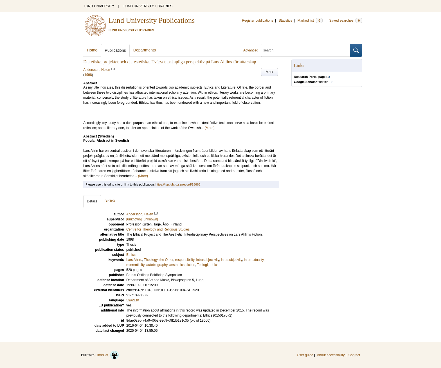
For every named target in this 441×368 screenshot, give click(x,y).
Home (92, 50)
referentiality (135, 265)
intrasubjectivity (207, 260)
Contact (354, 355)
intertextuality (254, 260)
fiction (190, 265)
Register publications (257, 20)
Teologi (202, 265)
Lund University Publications (152, 20)
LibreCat (107, 355)
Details (92, 201)
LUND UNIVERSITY (99, 6)
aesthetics (176, 265)
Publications (115, 50)
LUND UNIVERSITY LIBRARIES (147, 6)
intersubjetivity (231, 260)
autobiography (156, 265)
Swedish (132, 300)
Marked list (310, 20)
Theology (151, 260)
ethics (214, 265)
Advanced (250, 50)
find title (311, 81)
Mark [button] (269, 72)
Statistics (285, 20)
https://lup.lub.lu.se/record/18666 (178, 184)
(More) (209, 128)
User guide (305, 355)
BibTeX (110, 201)
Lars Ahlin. (134, 260)
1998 (88, 75)
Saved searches (345, 20)
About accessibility (331, 355)
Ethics (131, 255)
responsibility (184, 260)
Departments (144, 50)
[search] (305, 50)
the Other (166, 260)
